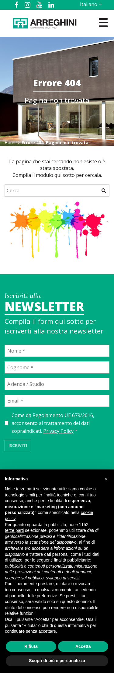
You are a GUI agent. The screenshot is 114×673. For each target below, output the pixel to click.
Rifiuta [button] (31, 646)
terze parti (14, 530)
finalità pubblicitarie (72, 560)
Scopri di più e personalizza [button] (57, 660)
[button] (106, 479)
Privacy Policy (58, 431)
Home (11, 142)
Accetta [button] (83, 646)
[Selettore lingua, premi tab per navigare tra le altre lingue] (90, 4)
